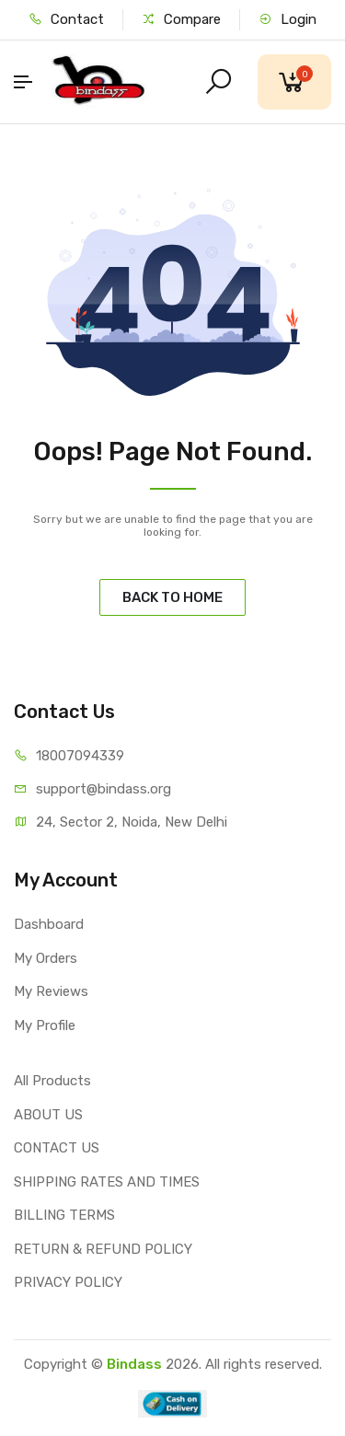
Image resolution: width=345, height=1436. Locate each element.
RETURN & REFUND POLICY (103, 1249)
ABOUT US (48, 1114)
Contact (66, 19)
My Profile (44, 1025)
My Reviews (51, 991)
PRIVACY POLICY (68, 1282)
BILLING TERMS (64, 1215)
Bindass (134, 1364)
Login (287, 19)
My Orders (45, 958)
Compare (181, 19)
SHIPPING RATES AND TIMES (107, 1182)
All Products (52, 1080)
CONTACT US (56, 1148)
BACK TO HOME (172, 597)
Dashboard (49, 924)
